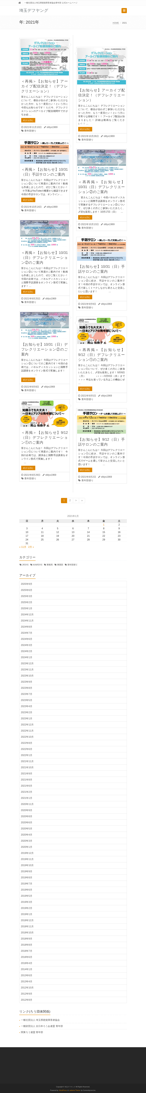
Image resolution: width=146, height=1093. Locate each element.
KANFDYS (37, 565)
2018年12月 (27, 920)
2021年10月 (27, 767)
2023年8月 (26, 688)
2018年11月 (27, 926)
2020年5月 (26, 828)
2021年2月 (26, 792)
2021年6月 (26, 786)
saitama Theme (74, 1090)
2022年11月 (27, 730)
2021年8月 (26, 779)
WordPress (63, 1090)
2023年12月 (27, 663)
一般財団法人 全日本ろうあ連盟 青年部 (42, 1026)
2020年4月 (26, 834)
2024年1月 (26, 657)
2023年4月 (26, 706)
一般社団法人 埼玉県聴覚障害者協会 (40, 1020)
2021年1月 (26, 798)
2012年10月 (27, 987)
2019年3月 (26, 902)
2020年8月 (26, 816)
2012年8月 (26, 1000)
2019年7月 (26, 883)
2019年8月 (26, 877)
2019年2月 (26, 908)
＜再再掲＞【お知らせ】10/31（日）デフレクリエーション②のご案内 (101, 187)
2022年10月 (27, 737)
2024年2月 (26, 651)
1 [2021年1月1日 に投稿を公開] (103, 524)
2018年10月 (27, 932)
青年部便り (30, 130)
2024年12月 (27, 614)
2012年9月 (26, 993)
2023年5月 (26, 700)
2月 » (31, 547)
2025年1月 (26, 608)
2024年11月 (27, 620)
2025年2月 (26, 602)
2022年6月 (26, 749)
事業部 (60, 565)
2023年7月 (26, 694)
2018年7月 (26, 951)
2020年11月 (27, 804)
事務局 (50, 565)
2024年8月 (26, 626)
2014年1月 (26, 969)
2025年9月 (26, 584)
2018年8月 (26, 945)
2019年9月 (26, 871)
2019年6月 (26, 889)
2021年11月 (27, 761)
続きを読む (28, 120)
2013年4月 (26, 981)
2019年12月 (27, 853)
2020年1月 (26, 847)
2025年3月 (26, 596)
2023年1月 (26, 718)
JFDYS (25, 565)
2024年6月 (26, 639)
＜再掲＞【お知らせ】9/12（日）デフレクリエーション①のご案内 (44, 437)
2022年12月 (27, 724)
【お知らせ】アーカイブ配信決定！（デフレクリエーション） (101, 95)
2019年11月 (27, 859)
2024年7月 (26, 633)
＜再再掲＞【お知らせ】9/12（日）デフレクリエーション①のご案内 (101, 355)
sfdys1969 (52, 127)
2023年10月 (27, 675)
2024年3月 (26, 645)
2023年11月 (27, 669)
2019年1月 (26, 914)
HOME (116, 23)
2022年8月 (26, 743)
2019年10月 (27, 865)
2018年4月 (26, 963)
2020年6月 (26, 822)
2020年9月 (26, 810)
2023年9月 (26, 682)
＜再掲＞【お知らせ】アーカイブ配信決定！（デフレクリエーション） (44, 86)
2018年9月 (26, 938)
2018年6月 (26, 957)
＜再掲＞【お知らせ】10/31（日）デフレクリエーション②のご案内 (44, 257)
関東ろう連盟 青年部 (32, 1032)
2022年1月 (26, 755)
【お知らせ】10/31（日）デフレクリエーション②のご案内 (44, 349)
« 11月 (22, 547)
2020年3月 (26, 841)
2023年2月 (26, 712)
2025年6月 (26, 590)
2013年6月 (26, 975)
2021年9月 (26, 773)
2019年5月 (26, 896)
